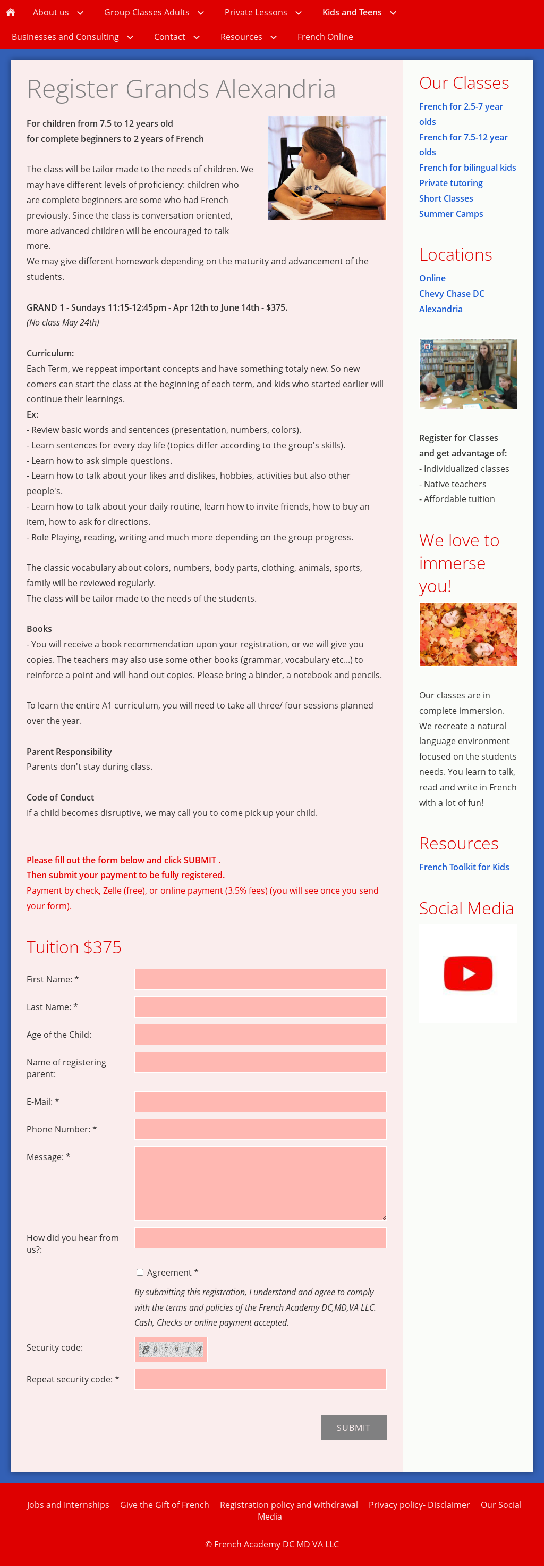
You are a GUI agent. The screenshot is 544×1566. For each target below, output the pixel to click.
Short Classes (446, 198)
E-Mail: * (43, 1101)
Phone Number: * (62, 1129)
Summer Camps (451, 214)
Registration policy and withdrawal (289, 1505)
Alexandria (441, 309)
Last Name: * (52, 1007)
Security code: (55, 1347)
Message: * (49, 1157)
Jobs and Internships (68, 1505)
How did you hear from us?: (73, 1243)
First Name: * (53, 979)
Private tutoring (451, 183)
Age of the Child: (59, 1034)
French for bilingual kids (467, 167)
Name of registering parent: (66, 1068)
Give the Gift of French (164, 1505)
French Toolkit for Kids (464, 867)
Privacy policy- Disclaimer (419, 1505)
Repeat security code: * (73, 1379)
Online (432, 278)
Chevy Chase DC (451, 293)
